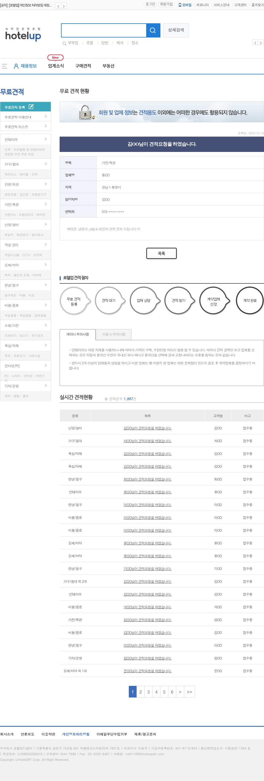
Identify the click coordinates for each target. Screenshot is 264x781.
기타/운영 (12, 385)
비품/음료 (12, 305)
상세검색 (176, 30)
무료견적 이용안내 (18, 116)
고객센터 (240, 5)
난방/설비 (12, 224)
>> (189, 692)
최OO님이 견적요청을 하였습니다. (147, 479)
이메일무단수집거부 (112, 734)
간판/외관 (12, 184)
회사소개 (7, 734)
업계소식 (56, 66)
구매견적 (83, 66)
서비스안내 (221, 5)
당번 (104, 43)
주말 (89, 43)
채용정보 (29, 66)
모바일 (185, 5)
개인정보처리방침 (75, 734)
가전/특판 (12, 204)
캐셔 (119, 43)
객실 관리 (11, 244)
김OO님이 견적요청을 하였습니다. (147, 427)
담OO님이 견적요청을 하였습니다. (147, 619)
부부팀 (73, 43)
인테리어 (11, 139)
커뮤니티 (202, 5)
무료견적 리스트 (16, 126)
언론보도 (27, 734)
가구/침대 (12, 164)
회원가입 (166, 4)
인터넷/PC (12, 365)
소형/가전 (12, 325)
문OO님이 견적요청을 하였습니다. (147, 670)
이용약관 (48, 734)
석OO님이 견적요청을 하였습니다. (147, 606)
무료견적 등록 (15, 107)
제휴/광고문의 (145, 734)
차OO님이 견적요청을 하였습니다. (147, 440)
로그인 (150, 4)
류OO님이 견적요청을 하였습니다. (147, 491)
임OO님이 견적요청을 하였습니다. (147, 657)
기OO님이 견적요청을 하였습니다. (147, 568)
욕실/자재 (12, 345)
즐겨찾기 (258, 5)
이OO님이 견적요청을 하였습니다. (147, 504)
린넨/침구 (12, 285)
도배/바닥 (12, 264)
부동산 (108, 66)
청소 (134, 43)
